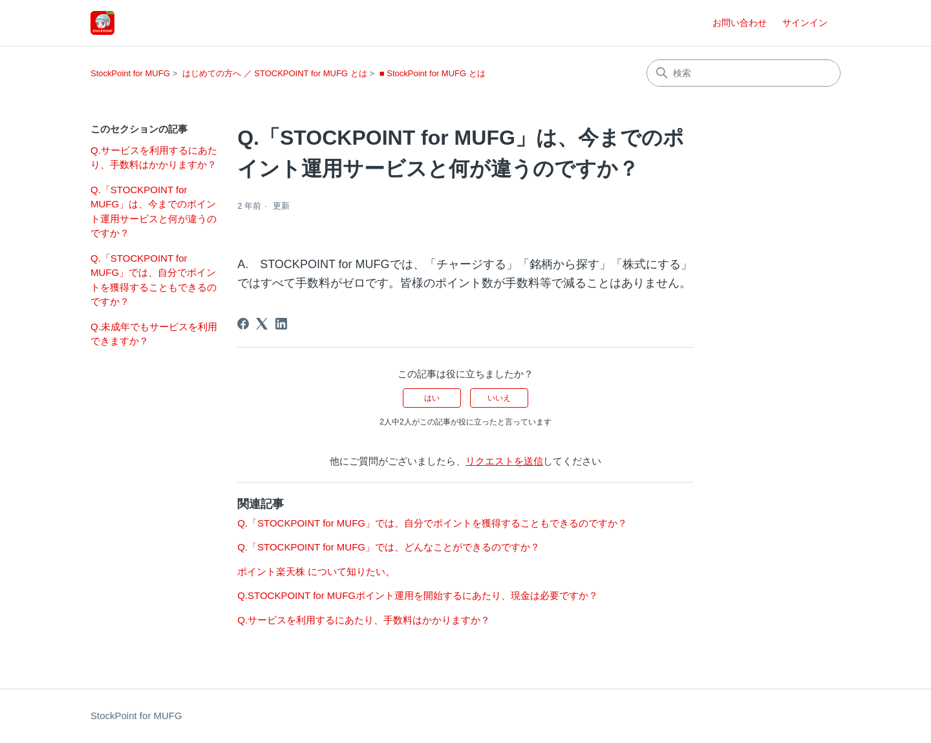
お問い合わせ (739, 22)
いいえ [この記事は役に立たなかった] (499, 398)
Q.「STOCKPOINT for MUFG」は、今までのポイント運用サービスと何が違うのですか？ (154, 211)
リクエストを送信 (504, 460)
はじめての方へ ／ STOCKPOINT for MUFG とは (274, 73)
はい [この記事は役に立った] (432, 398)
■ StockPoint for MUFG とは (433, 73)
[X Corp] (262, 324)
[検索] (743, 73)
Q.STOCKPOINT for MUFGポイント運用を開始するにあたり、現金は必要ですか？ (417, 595)
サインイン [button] (805, 22)
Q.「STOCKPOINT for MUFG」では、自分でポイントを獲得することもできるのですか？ (154, 280)
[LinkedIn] (281, 324)
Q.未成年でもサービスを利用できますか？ (154, 334)
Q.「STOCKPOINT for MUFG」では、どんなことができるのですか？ (388, 546)
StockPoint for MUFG (130, 73)
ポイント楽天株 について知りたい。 (316, 571)
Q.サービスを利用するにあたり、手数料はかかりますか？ (154, 158)
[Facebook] (243, 324)
